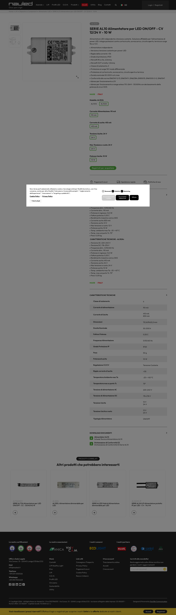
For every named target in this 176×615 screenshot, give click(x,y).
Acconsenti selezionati (122, 197)
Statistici (117, 191)
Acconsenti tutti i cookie (108, 197)
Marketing (127, 191)
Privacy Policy (47, 196)
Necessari (108, 191)
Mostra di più (36, 201)
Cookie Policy (35, 196)
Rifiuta (134, 197)
